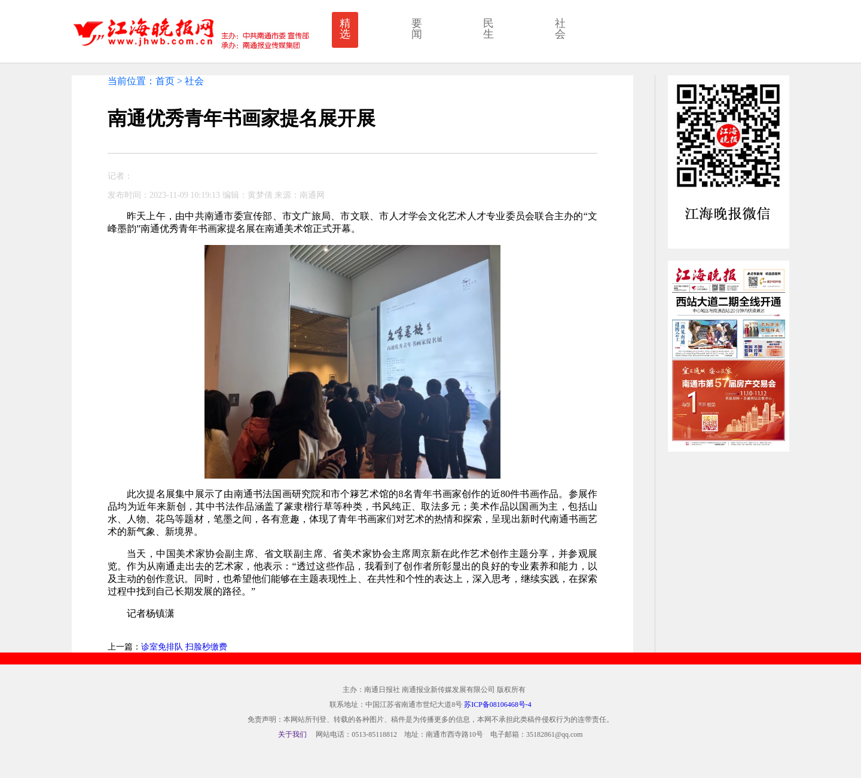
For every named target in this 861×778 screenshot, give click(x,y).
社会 (560, 28)
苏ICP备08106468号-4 (498, 704)
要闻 (416, 28)
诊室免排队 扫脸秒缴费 (184, 646)
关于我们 (292, 734)
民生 (488, 28)
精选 (345, 28)
